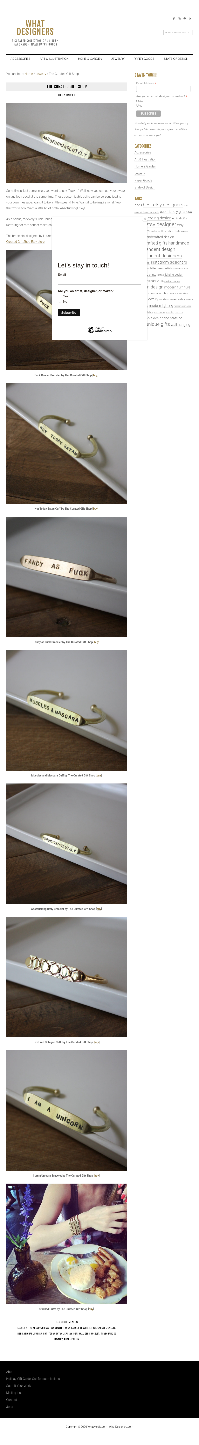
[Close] (146, 218)
